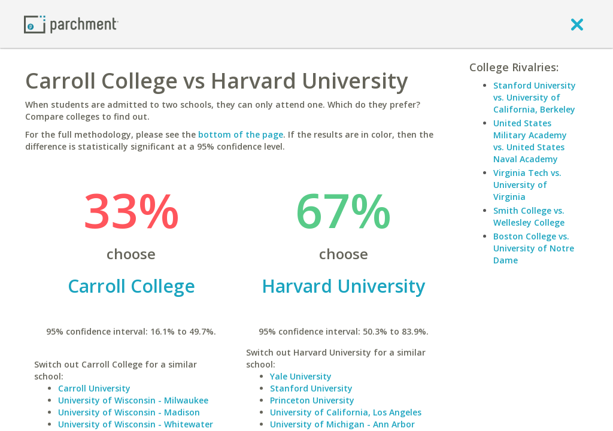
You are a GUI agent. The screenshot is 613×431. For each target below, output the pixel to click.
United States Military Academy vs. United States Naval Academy (530, 141)
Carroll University (94, 388)
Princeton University (312, 400)
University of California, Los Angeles (345, 412)
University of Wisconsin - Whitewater (135, 424)
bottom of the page (240, 134)
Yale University (301, 376)
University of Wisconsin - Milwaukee (133, 400)
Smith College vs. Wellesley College (529, 216)
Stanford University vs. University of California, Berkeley (534, 97)
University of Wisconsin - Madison (129, 412)
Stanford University (311, 388)
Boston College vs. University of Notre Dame (533, 248)
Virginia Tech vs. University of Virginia (527, 184)
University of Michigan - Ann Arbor (342, 424)
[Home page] (71, 23)
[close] (577, 24)
